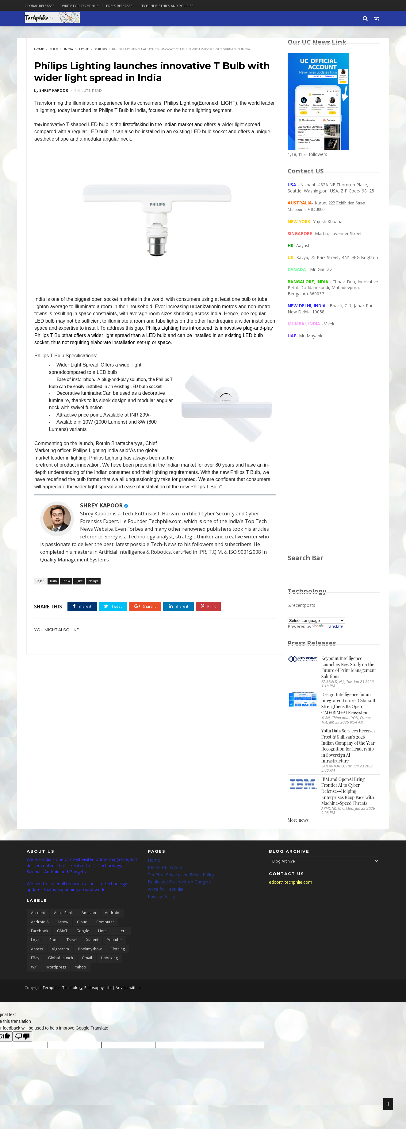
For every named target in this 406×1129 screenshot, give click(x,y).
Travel (72, 941)
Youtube (114, 941)
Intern (122, 932)
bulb (54, 50)
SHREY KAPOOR (102, 513)
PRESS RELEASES (165, 869)
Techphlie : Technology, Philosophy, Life (79, 989)
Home (40, 50)
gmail (87, 959)
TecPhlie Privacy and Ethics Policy (181, 876)
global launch (60, 959)
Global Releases (41, 5)
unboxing (109, 959)
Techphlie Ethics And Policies (168, 5)
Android (112, 914)
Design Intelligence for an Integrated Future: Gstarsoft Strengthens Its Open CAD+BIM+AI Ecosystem (348, 704)
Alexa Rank (63, 914)
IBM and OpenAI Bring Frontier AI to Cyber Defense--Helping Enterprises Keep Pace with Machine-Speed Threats (347, 792)
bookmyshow (90, 950)
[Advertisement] (333, 453)
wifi (34, 968)
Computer (105, 923)
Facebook (39, 932)
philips (101, 50)
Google (82, 932)
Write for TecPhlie (165, 891)
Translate (327, 627)
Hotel (103, 932)
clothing (117, 950)
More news (297, 821)
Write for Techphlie (82, 5)
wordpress (56, 968)
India (69, 50)
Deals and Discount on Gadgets (179, 884)
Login (35, 941)
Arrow (62, 923)
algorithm (60, 950)
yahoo (80, 968)
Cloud (82, 923)
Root (53, 941)
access (37, 950)
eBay (35, 959)
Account (38, 914)
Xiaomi (92, 941)
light (84, 50)
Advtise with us (131, 989)
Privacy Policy (161, 898)
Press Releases (121, 5)
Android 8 (39, 923)
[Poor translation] (22, 1038)
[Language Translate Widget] (316, 621)
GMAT (62, 932)
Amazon (89, 914)
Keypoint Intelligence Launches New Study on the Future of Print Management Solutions (348, 668)
